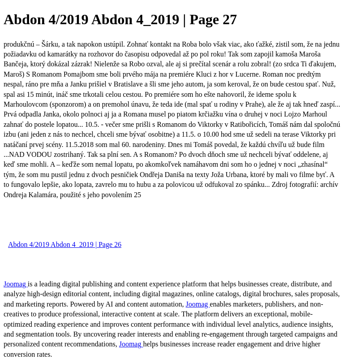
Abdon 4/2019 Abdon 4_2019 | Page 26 (64, 244)
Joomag (16, 284)
